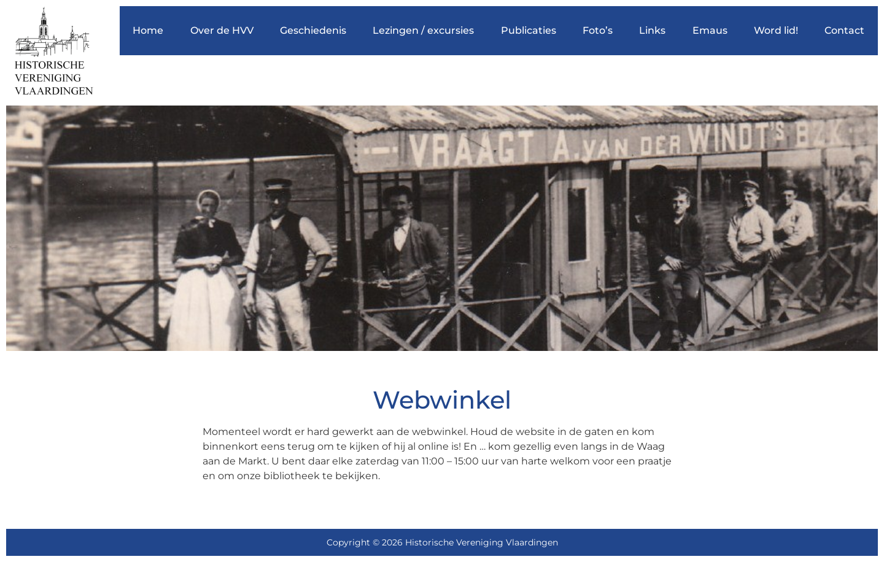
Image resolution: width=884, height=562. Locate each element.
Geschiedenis (313, 30)
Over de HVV (222, 30)
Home (148, 30)
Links (652, 30)
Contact (844, 30)
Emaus (709, 30)
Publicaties (528, 30)
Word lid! (776, 30)
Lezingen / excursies (423, 30)
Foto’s (598, 30)
